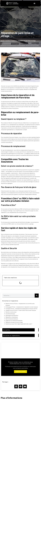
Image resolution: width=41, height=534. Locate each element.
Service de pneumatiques (12, 318)
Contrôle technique (10, 313)
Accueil (2, 40)
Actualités (6, 330)
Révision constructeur (11, 312)
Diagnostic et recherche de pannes (14, 320)
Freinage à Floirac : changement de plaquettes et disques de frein (21, 308)
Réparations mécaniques (12, 317)
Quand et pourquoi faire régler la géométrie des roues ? (19, 324)
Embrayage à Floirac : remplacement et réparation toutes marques (22, 307)
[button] (34, 3)
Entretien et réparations (11, 335)
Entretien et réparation (11, 40)
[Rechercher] (37, 296)
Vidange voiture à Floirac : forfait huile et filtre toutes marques (21, 310)
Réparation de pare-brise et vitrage (14, 322)
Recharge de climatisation (12, 315)
